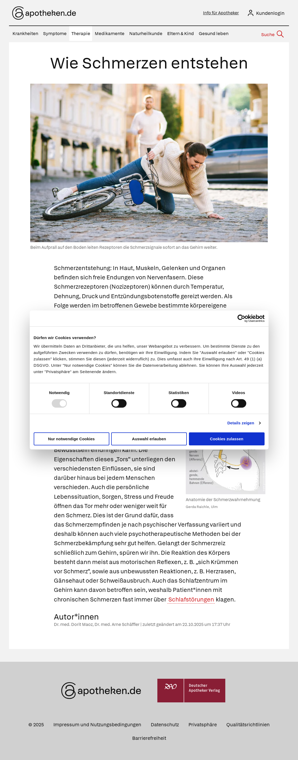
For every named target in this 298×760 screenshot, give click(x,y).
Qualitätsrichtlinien (248, 723)
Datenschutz (165, 723)
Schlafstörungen (191, 598)
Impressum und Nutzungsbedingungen (97, 723)
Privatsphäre (202, 723)
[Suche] (272, 34)
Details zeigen (240, 423)
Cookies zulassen (226, 439)
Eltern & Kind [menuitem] (180, 33)
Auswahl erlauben (149, 439)
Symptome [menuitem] (55, 33)
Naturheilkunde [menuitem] (145, 33)
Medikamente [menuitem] (109, 33)
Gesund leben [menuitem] (213, 33)
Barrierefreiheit (149, 737)
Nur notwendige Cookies (71, 439)
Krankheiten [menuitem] (25, 33)
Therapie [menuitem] (80, 33)
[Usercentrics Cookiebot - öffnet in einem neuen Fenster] (241, 318)
